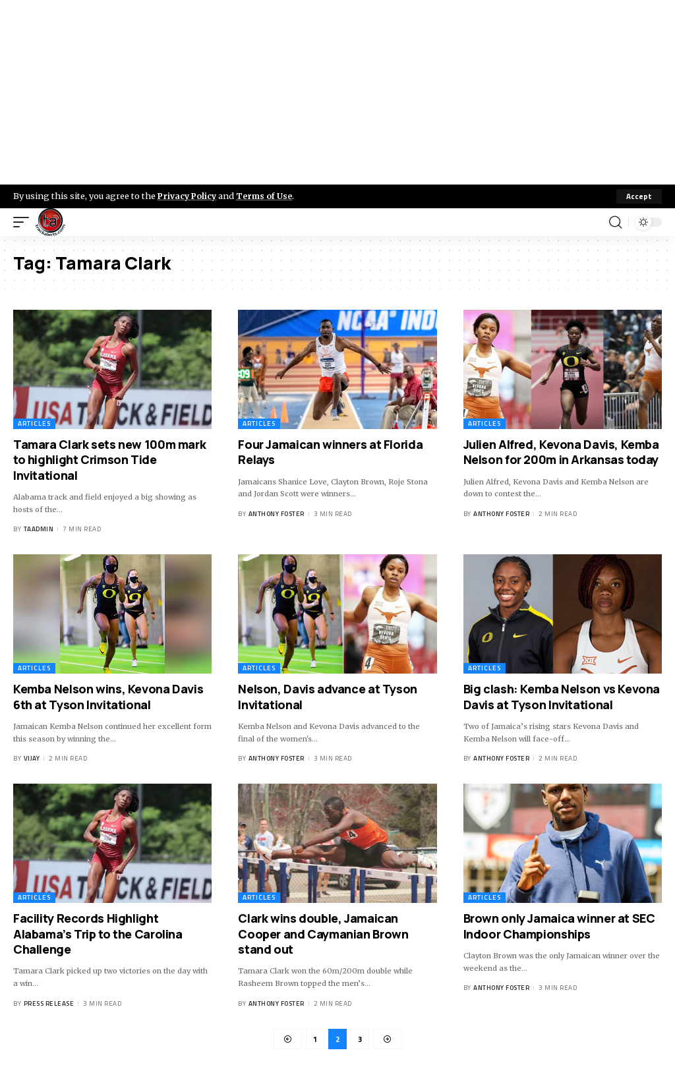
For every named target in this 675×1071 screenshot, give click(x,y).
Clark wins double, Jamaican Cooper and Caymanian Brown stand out (323, 933)
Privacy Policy (189, 195)
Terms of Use (268, 195)
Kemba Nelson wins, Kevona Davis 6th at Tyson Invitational (108, 696)
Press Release (49, 1003)
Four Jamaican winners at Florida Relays (330, 451)
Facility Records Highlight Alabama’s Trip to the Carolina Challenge (98, 933)
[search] (615, 222)
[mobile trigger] (24, 222)
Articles (34, 423)
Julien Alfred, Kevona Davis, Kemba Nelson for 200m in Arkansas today (561, 451)
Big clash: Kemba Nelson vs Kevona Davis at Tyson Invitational (561, 696)
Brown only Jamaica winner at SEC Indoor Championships (559, 925)
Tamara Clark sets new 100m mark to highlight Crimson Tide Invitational (109, 459)
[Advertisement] (337, 92)
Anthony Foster (277, 514)
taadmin (39, 530)
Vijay (32, 759)
